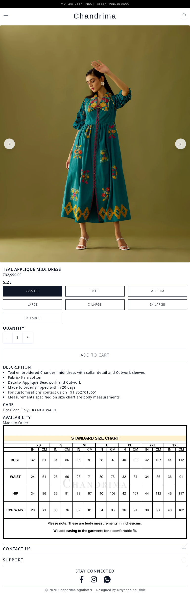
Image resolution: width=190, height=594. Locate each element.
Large (32, 304)
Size (7, 282)
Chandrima (95, 16)
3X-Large (33, 318)
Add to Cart (95, 355)
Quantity (13, 328)
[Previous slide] (9, 144)
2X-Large (157, 304)
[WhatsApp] (107, 579)
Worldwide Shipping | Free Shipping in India (95, 3)
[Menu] (6, 16)
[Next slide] (180, 144)
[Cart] (184, 16)
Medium (157, 291)
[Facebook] (81, 579)
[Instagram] (94, 579)
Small (95, 291)
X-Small (33, 291)
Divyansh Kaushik (131, 590)
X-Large (95, 304)
